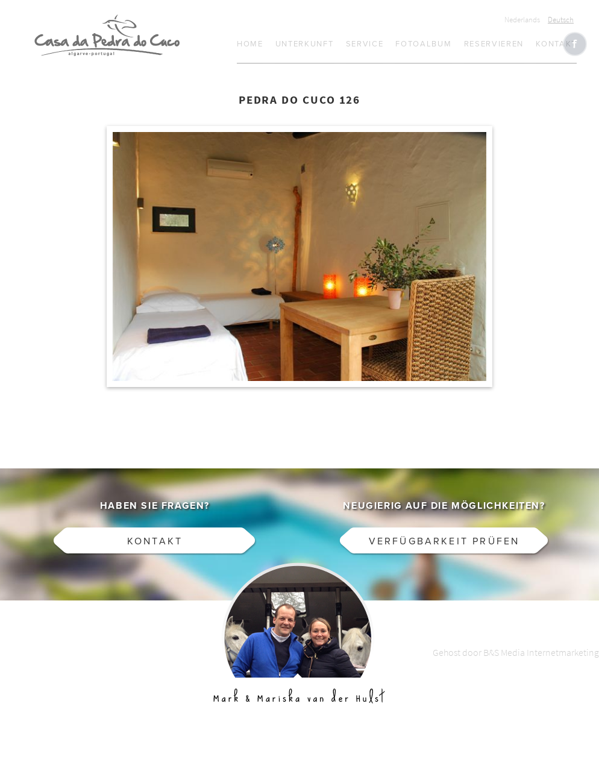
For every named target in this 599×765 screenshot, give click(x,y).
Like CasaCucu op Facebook (575, 44)
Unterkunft (304, 44)
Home (250, 44)
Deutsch (561, 19)
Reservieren (494, 44)
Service (365, 44)
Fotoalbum (423, 44)
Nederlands (522, 19)
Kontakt (556, 44)
